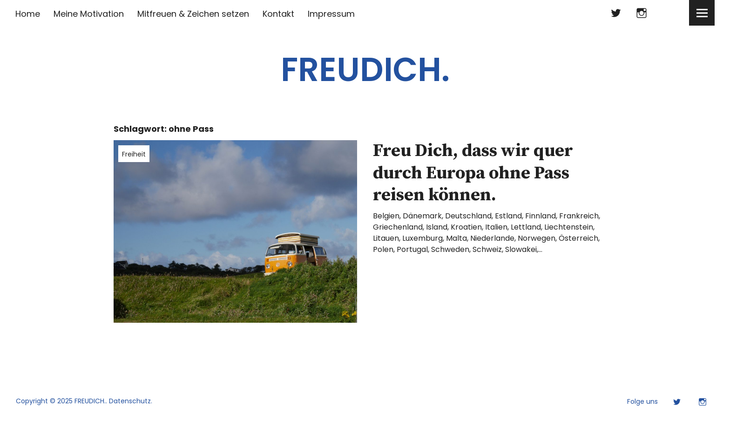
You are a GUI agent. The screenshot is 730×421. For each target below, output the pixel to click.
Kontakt (278, 14)
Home (27, 14)
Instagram (641, 13)
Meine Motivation (89, 14)
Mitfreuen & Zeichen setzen (193, 14)
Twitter (616, 13)
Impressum (331, 14)
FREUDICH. (365, 70)
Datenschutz (130, 401)
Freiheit (134, 154)
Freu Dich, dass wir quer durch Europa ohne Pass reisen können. (473, 173)
